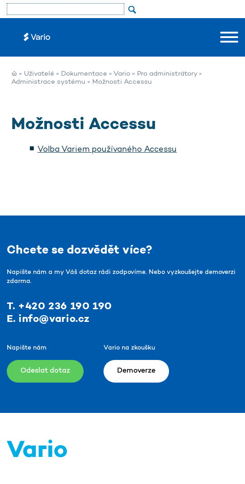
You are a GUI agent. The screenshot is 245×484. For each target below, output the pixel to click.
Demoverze (136, 370)
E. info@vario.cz (48, 319)
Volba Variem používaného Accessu (107, 150)
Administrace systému (48, 82)
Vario (121, 74)
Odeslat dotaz (45, 370)
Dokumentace (84, 74)
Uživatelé (39, 74)
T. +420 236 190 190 (59, 306)
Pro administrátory (167, 74)
